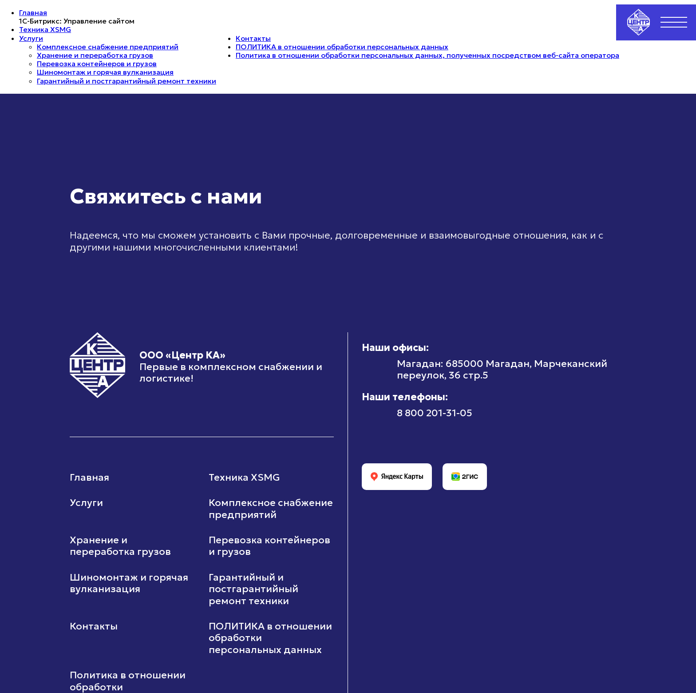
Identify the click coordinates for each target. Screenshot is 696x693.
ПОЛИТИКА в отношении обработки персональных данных (342, 46)
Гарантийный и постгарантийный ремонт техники (126, 80)
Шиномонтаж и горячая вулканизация (105, 72)
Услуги (31, 38)
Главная (33, 12)
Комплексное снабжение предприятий (107, 46)
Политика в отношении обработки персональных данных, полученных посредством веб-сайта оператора (427, 55)
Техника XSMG (45, 29)
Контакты (253, 38)
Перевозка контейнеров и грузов (97, 63)
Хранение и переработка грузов (95, 55)
